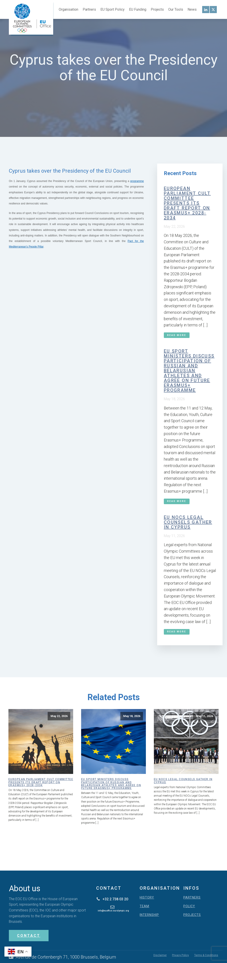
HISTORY (147, 897)
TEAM (144, 906)
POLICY (189, 906)
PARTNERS (192, 897)
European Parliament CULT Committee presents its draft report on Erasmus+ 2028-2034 (187, 203)
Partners (89, 9)
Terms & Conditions (206, 955)
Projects (157, 9)
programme (137, 181)
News (192, 9)
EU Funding (137, 9)
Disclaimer (160, 955)
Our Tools (175, 9)
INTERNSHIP (149, 915)
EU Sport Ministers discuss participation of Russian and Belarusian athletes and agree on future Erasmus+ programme (189, 371)
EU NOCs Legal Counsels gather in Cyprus (188, 522)
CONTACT (28, 935)
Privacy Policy (180, 955)
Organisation (68, 9)
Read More (176, 335)
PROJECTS (192, 915)
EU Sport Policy (112, 9)
